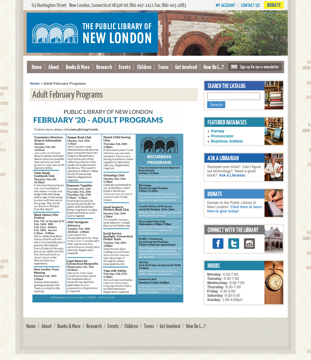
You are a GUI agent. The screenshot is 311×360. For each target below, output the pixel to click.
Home (37, 66)
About (53, 66)
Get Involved (186, 66)
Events (124, 66)
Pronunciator (222, 136)
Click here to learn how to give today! (234, 209)
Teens (163, 66)
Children (144, 66)
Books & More (78, 66)
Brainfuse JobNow (227, 141)
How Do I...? (214, 66)
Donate (274, 5)
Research (104, 66)
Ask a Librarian (232, 175)
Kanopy (217, 131)
